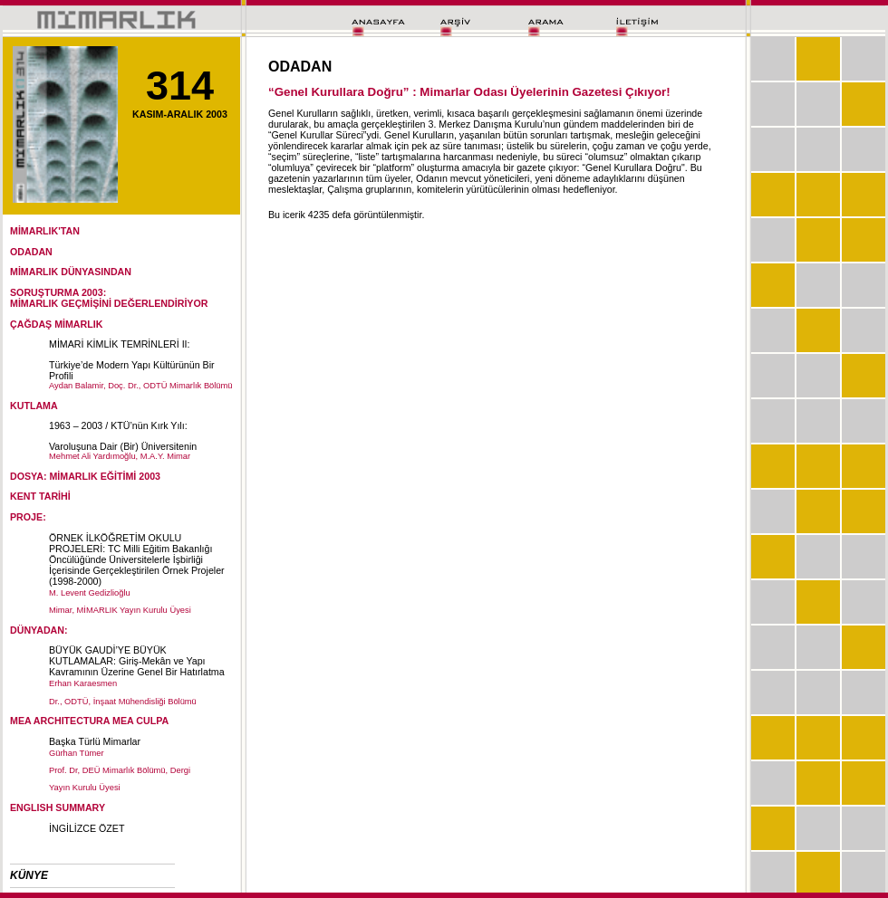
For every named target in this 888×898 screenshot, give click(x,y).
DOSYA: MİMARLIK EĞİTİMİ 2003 (85, 476)
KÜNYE (29, 875)
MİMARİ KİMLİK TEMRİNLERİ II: (119, 344)
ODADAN (31, 251)
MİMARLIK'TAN (45, 230)
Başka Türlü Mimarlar (94, 741)
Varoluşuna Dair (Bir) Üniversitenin (123, 446)
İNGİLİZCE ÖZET (86, 828)
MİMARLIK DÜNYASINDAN (70, 271)
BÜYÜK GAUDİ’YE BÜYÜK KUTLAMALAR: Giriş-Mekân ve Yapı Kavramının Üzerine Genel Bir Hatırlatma (137, 661)
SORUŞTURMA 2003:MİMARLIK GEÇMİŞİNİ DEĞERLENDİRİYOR (109, 298)
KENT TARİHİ (40, 496)
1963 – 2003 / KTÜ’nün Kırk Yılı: (118, 425)
